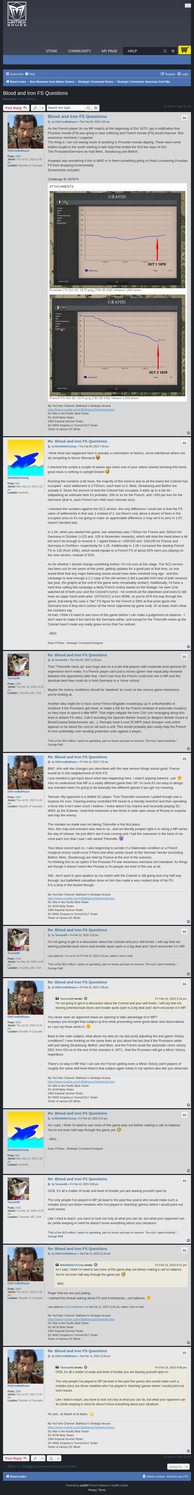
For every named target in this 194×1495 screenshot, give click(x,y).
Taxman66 (14, 678)
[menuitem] (30, 74)
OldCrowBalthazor (19, 150)
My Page (109, 50)
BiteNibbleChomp (18, 478)
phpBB (84, 1485)
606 (17, 483)
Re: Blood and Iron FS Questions (77, 441)
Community (79, 50)
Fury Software (27, 98)
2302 (18, 683)
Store (51, 50)
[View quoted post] (86, 998)
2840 (18, 156)
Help (132, 50)
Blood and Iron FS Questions (35, 93)
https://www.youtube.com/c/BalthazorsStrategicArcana (81, 409)
